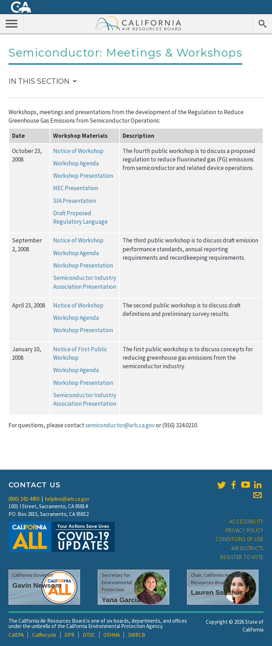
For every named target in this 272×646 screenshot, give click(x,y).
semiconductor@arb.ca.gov (120, 425)
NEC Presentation (75, 188)
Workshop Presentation (83, 176)
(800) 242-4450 (23, 498)
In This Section (38, 81)
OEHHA (111, 635)
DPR (69, 635)
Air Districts (247, 548)
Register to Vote (242, 557)
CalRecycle (44, 635)
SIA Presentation (74, 201)
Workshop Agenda (76, 163)
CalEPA (16, 635)
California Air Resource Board (138, 23)
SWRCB (136, 635)
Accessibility (247, 521)
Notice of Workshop (78, 151)
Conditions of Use (240, 539)
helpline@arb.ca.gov (67, 498)
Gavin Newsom (36, 585)
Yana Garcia (121, 600)
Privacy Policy (245, 530)
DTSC (89, 635)
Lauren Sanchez (217, 592)
